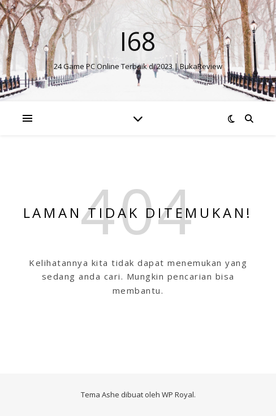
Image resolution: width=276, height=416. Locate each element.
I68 (138, 41)
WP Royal (178, 394)
